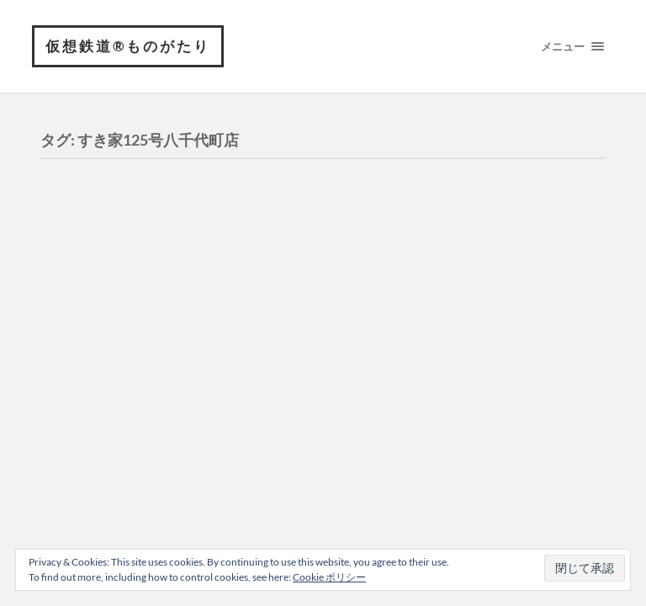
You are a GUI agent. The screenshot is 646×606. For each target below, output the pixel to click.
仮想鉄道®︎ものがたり (127, 46)
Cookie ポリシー (329, 577)
